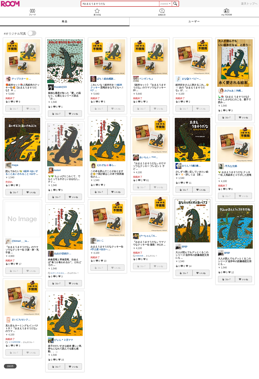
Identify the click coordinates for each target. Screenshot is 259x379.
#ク (92, 90)
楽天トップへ (249, 3)
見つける (97, 12)
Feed (32, 12)
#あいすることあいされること (21, 172)
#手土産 (94, 249)
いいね (32, 192)
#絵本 (26, 171)
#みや (32, 174)
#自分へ (103, 249)
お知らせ (162, 12)
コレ (16, 192)
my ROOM (226, 12)
